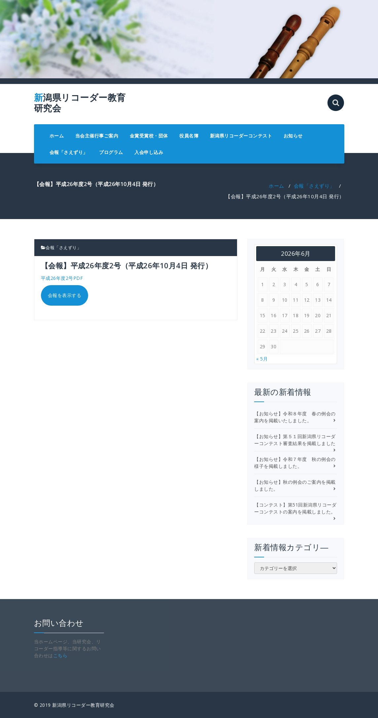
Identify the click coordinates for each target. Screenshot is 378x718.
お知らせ (293, 135)
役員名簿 (188, 135)
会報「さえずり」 (69, 152)
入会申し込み (148, 152)
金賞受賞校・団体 (149, 135)
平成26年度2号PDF (62, 278)
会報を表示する (65, 295)
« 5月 (262, 359)
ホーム (57, 135)
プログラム (111, 152)
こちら (60, 655)
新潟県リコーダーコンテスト (241, 135)
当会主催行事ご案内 (97, 135)
